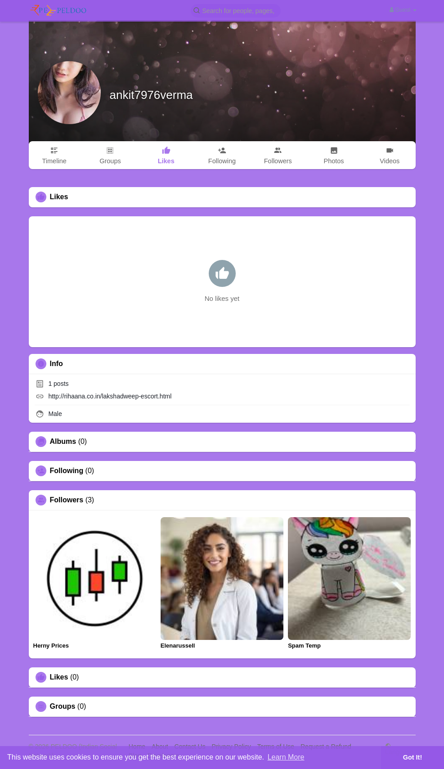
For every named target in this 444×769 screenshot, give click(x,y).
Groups (63, 706)
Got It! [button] (412, 757)
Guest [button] (403, 9)
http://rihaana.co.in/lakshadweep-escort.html (109, 396)
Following (67, 470)
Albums (63, 441)
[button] (236, 10)
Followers (67, 500)
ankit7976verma (151, 95)
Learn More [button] (286, 757)
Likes (59, 677)
